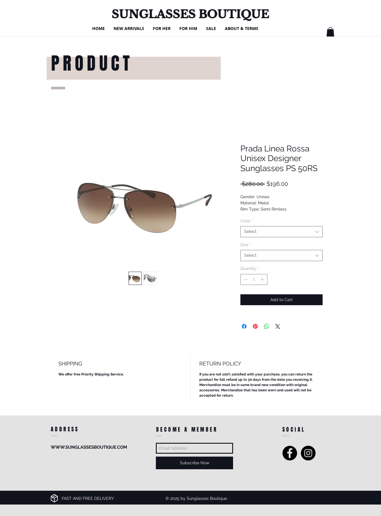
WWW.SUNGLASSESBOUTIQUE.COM (89, 447)
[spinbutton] (254, 279)
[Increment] (263, 279)
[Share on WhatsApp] (266, 326)
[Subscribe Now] (194, 463)
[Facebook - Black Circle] (289, 453)
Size (245, 244)
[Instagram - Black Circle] (308, 453)
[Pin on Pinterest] (255, 326)
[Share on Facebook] (244, 326)
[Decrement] (245, 279)
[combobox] (281, 231)
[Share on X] (277, 326)
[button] (330, 31)
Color (246, 220)
